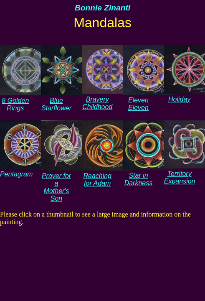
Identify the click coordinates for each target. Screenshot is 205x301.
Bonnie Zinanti (102, 7)
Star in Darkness (148, 175)
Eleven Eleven (148, 100)
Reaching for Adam (107, 176)
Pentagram (25, 170)
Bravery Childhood (107, 99)
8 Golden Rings (25, 100)
